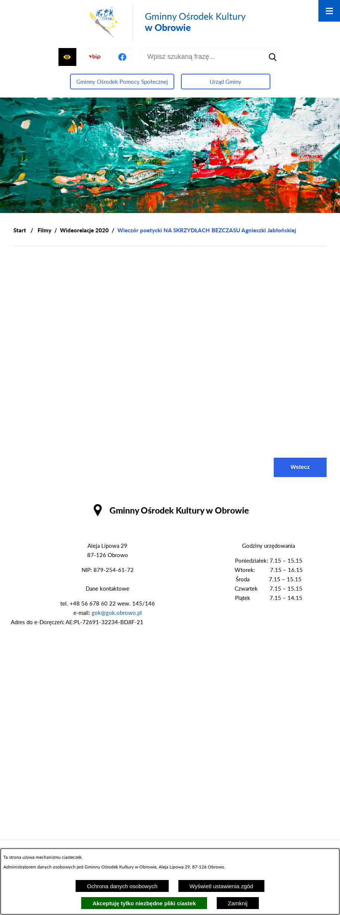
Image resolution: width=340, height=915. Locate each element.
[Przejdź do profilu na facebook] (122, 57)
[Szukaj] (273, 57)
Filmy (44, 230)
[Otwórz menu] (329, 11)
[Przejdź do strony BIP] (95, 57)
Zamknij (238, 903)
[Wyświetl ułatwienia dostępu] (67, 57)
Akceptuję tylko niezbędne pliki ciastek (144, 903)
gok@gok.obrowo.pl (117, 612)
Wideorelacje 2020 (84, 230)
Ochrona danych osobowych (122, 886)
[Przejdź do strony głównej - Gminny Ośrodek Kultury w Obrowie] (166, 22)
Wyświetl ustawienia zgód (221, 886)
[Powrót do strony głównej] (19, 230)
